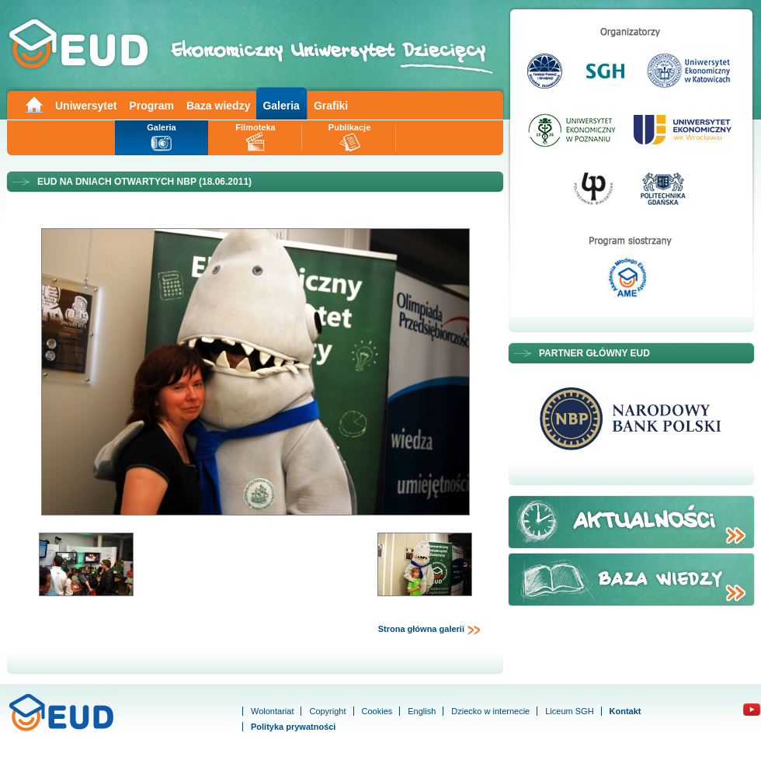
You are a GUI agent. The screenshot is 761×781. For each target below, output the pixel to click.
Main (33, 103)
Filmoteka (255, 127)
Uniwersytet (85, 105)
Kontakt (625, 711)
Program (151, 105)
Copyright (327, 711)
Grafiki (331, 105)
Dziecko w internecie (490, 711)
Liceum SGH (569, 711)
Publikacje (349, 127)
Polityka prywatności (293, 726)
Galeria (280, 105)
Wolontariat (272, 711)
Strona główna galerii (429, 629)
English (422, 711)
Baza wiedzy (218, 105)
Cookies (377, 711)
